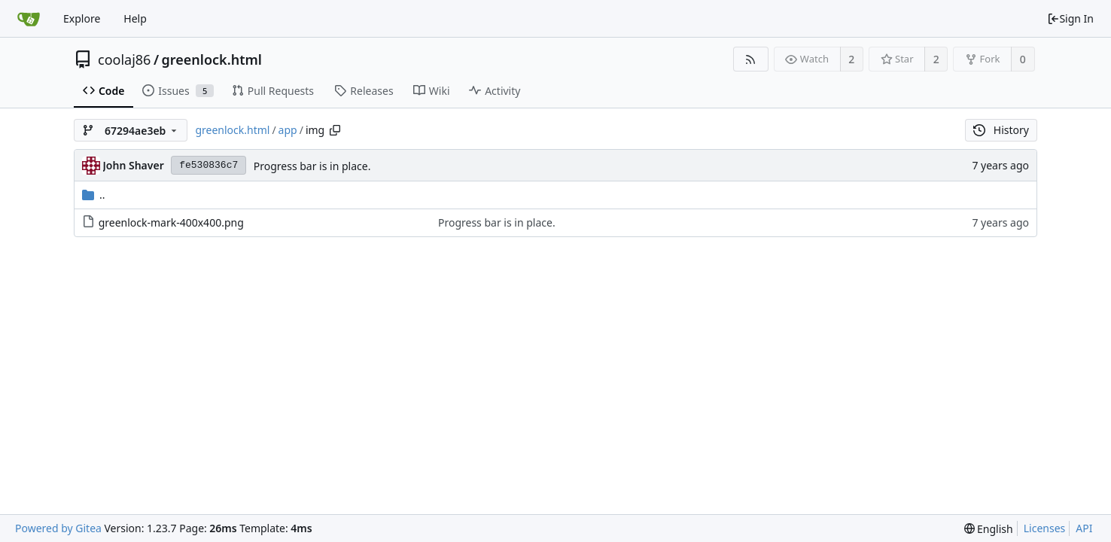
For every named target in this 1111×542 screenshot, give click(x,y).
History (1001, 130)
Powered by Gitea (58, 528)
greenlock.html (212, 59)
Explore (81, 18)
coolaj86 (124, 59)
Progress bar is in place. (312, 166)
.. (93, 194)
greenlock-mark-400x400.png (171, 222)
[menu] (988, 529)
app (288, 130)
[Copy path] (335, 130)
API (1084, 528)
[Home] (29, 18)
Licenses (1045, 528)
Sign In (1070, 18)
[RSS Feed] (751, 59)
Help (135, 18)
